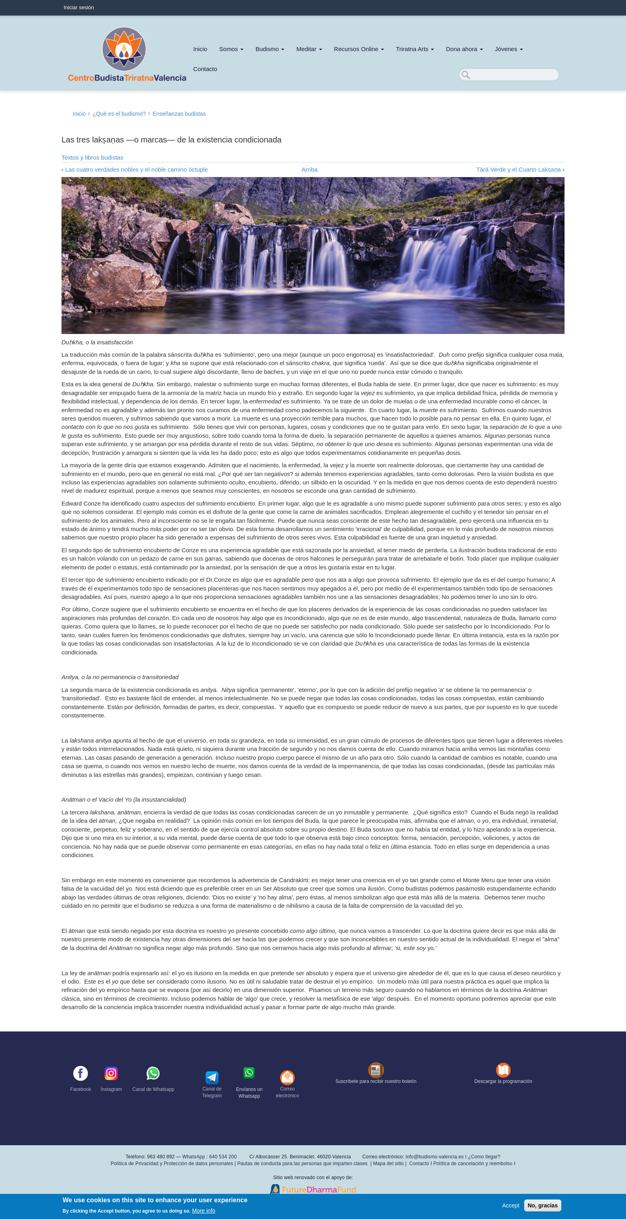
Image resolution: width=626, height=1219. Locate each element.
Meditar (309, 48)
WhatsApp (193, 1157)
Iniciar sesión (78, 7)
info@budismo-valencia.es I (437, 1157)
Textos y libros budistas (92, 157)
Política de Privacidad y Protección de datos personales (172, 1163)
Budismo (270, 48)
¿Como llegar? (484, 1157)
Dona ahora (464, 48)
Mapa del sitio (388, 1163)
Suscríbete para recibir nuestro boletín (375, 1081)
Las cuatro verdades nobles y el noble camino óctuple (134, 169)
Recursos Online (359, 48)
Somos (231, 48)
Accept (510, 1205)
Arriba (310, 169)
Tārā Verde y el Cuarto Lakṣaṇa (520, 169)
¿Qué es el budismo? (119, 114)
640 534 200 (222, 1157)
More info (203, 1210)
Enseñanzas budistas (179, 114)
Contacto (205, 68)
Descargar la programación (503, 1081)
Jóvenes (509, 48)
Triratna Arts (415, 48)
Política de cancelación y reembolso (472, 1163)
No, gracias (543, 1205)
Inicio (200, 48)
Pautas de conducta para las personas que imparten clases (302, 1163)
